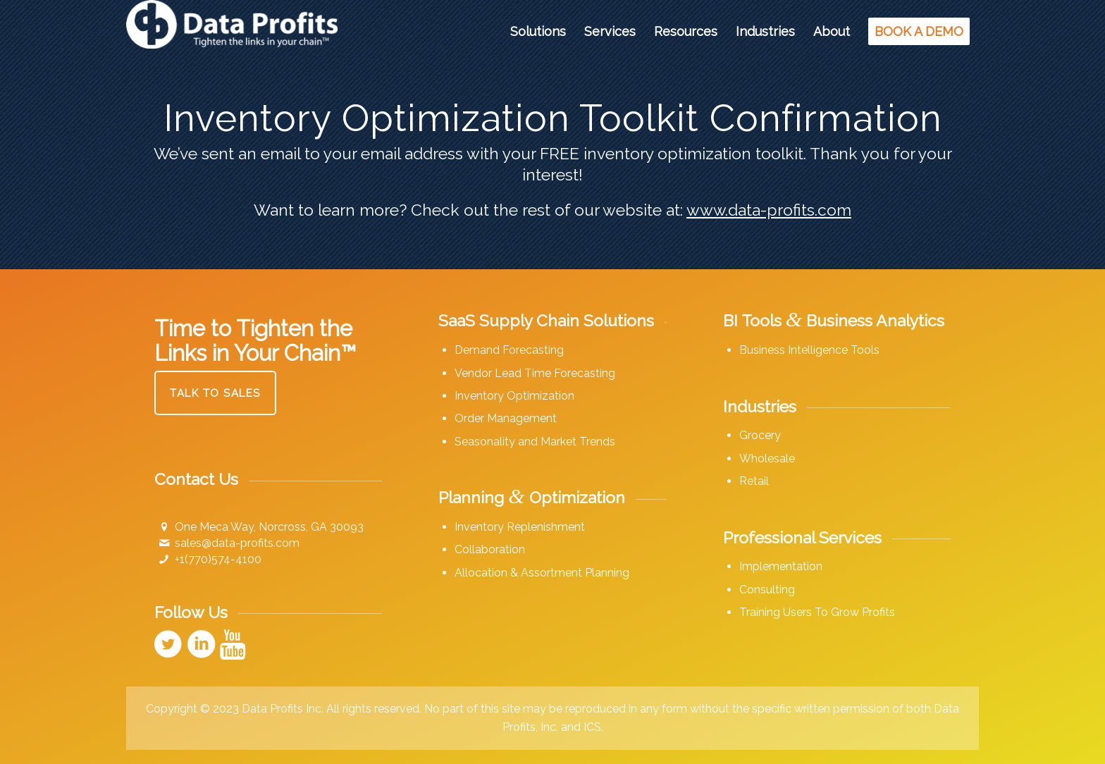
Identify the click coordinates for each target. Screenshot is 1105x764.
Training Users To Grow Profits (817, 612)
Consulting (767, 589)
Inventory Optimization (514, 395)
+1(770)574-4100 (218, 559)
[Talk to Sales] (215, 393)
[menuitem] (538, 31)
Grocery (760, 435)
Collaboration (490, 549)
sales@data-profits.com (237, 543)
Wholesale (767, 458)
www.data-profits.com (768, 209)
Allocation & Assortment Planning (542, 572)
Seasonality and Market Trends (535, 441)
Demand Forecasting (509, 350)
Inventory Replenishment (520, 527)
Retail (754, 481)
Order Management (506, 418)
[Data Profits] (232, 31)
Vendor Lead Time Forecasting (535, 373)
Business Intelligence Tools (809, 350)
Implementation (780, 566)
